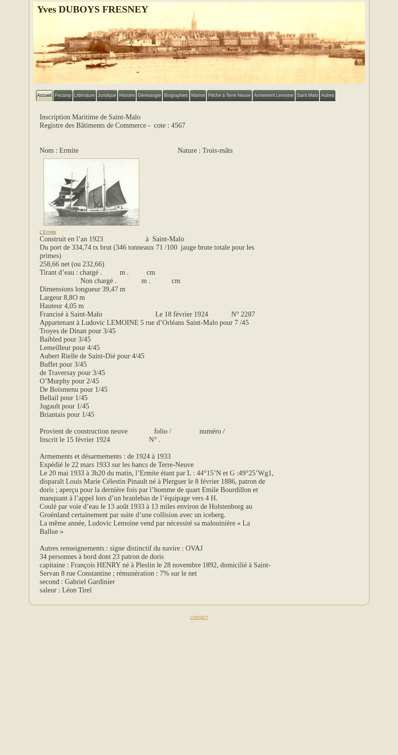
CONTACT (199, 618)
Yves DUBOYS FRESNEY (92, 9)
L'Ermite (89, 230)
